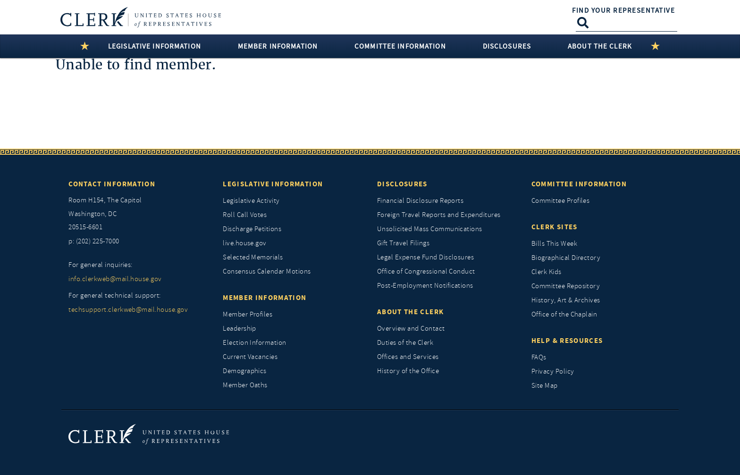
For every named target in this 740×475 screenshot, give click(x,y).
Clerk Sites (554, 227)
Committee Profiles (560, 200)
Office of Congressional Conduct (426, 271)
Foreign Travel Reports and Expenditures (439, 214)
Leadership (239, 328)
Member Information (264, 297)
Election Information (254, 342)
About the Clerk (410, 312)
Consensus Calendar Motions (267, 271)
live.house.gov (245, 243)
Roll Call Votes (245, 214)
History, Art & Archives (565, 300)
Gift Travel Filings (403, 243)
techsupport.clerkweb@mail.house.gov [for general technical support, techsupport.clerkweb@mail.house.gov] (128, 309)
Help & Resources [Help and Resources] (567, 340)
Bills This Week (554, 243)
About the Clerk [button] (600, 46)
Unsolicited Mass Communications (429, 229)
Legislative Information (273, 184)
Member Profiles (247, 314)
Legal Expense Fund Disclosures (425, 257)
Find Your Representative (623, 10)
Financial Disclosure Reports (420, 200)
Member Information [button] (278, 46)
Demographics (245, 371)
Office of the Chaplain (564, 314)
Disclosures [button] (507, 46)
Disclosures (402, 184)
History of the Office (408, 371)
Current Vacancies (250, 356)
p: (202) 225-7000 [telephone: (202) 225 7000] (93, 241)
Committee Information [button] (400, 46)
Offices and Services (408, 356)
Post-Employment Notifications (425, 285)
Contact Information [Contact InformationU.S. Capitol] (111, 184)
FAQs (539, 357)
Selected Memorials (253, 257)
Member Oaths (245, 385)
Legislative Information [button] (154, 46)
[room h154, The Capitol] (138, 214)
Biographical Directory (566, 257)
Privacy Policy (552, 371)
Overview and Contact (411, 328)
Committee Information (579, 184)
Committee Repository (565, 286)
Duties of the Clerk (405, 342)
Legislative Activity (251, 200)
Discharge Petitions (252, 229)
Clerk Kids (546, 271)
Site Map (544, 385)
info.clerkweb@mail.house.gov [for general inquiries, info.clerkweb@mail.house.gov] (114, 279)
